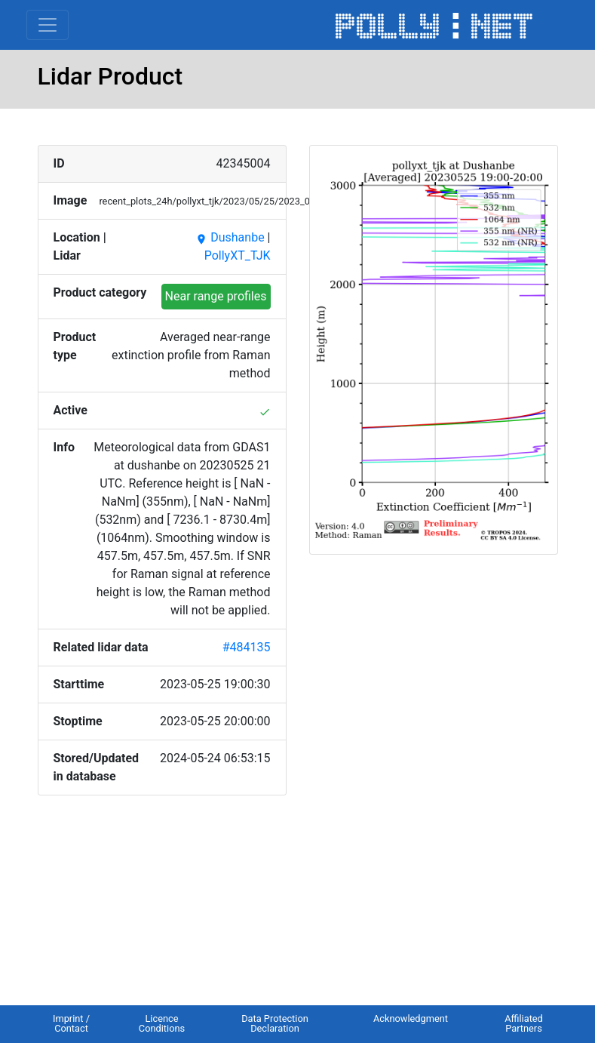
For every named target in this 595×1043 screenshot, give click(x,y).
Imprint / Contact (71, 1023)
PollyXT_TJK (237, 255)
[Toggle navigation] (47, 25)
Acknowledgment (410, 1018)
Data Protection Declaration (274, 1023)
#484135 (246, 647)
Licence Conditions (162, 1023)
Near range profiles (216, 296)
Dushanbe (229, 237)
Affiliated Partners (524, 1023)
